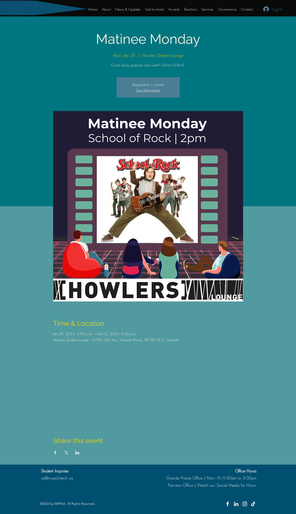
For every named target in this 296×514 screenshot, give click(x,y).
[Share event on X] (66, 452)
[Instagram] (245, 504)
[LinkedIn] (236, 504)
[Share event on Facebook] (55, 452)
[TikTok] (253, 504)
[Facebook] (227, 504)
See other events (148, 90)
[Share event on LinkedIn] (77, 452)
